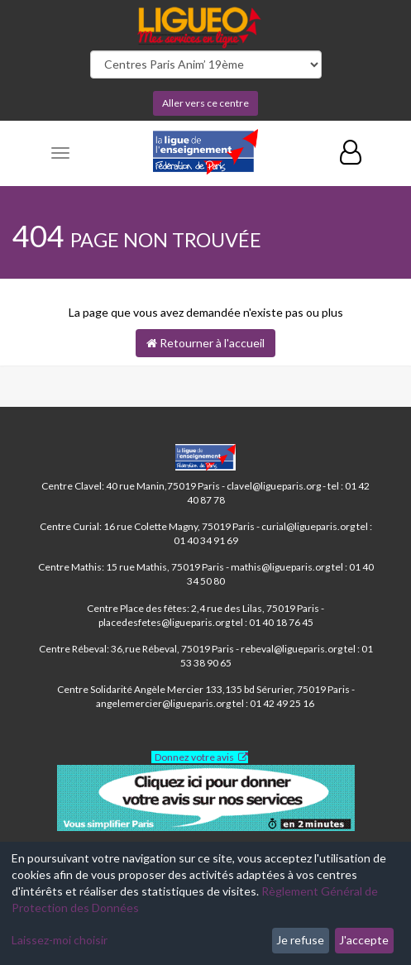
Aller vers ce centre (205, 103)
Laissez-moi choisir (60, 940)
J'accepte (364, 940)
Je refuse (300, 940)
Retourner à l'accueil (205, 343)
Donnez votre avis (194, 757)
